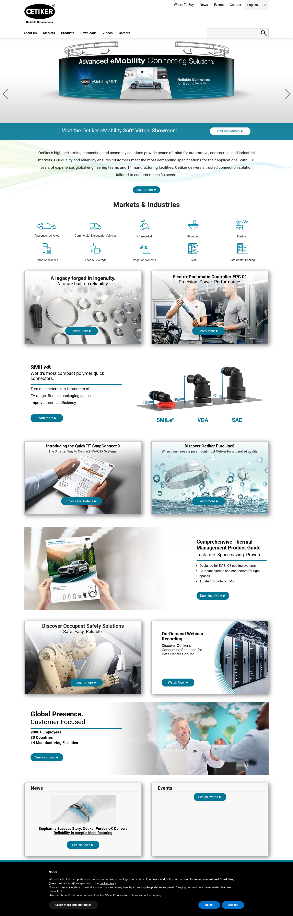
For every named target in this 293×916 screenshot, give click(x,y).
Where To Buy (184, 5)
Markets (49, 33)
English (252, 5)
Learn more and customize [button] (73, 904)
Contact (235, 5)
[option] (146, 89)
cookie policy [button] (108, 883)
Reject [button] (209, 904)
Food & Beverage (95, 252)
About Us (30, 33)
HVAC (193, 252)
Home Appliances (47, 252)
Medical (242, 229)
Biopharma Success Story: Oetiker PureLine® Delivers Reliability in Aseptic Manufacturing (82, 830)
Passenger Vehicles (46, 230)
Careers (124, 33)
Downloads (88, 33)
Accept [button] (233, 904)
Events (219, 5)
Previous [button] (5, 94)
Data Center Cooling (242, 252)
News (204, 5)
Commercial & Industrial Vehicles (95, 230)
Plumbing (193, 229)
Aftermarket (144, 229)
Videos (108, 33)
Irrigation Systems (144, 252)
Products (67, 33)
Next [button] (288, 94)
